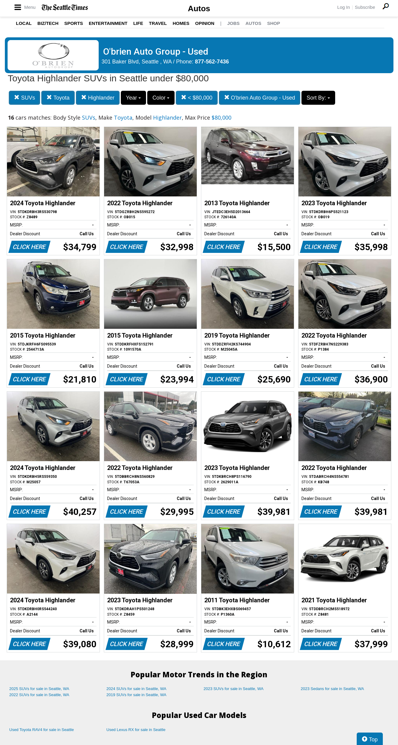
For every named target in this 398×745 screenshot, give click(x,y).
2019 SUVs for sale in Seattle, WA (137, 694)
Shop (273, 23)
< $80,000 (197, 97)
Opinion (204, 23)
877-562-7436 (212, 62)
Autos (199, 8)
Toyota (58, 97)
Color (160, 98)
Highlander (97, 97)
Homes (181, 23)
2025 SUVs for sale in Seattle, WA (39, 688)
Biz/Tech (47, 23)
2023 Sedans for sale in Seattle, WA (332, 688)
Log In (343, 7)
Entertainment (108, 23)
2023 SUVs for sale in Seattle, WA (234, 688)
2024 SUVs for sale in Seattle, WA (137, 688)
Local (24, 23)
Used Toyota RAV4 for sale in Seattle (41, 729)
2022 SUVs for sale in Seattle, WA (39, 694)
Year (133, 98)
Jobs (233, 23)
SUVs (24, 97)
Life (138, 23)
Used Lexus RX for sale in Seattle (136, 729)
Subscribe (365, 7)
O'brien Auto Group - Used (259, 97)
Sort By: (318, 98)
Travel (158, 23)
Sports (73, 23)
